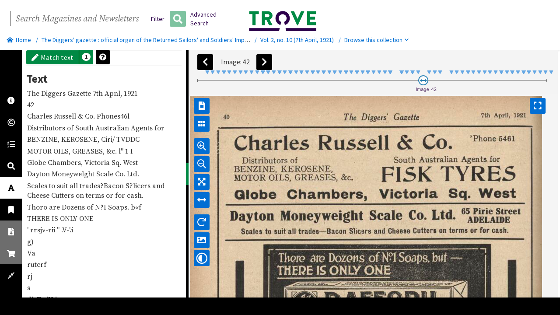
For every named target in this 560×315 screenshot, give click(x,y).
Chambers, (66, 162)
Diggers (54, 93)
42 (31, 104)
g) (31, 241)
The (34, 93)
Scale (105, 173)
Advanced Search (203, 18)
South (85, 128)
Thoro (38, 207)
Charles (40, 116)
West (131, 162)
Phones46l (114, 116)
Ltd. (134, 173)
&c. (112, 151)
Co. (91, 116)
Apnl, (114, 93)
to (53, 185)
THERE (39, 218)
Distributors (47, 128)
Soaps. (119, 207)
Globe (37, 162)
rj (30, 276)
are (55, 207)
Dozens (74, 207)
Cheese (39, 195)
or (110, 195)
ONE (87, 218)
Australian (113, 128)
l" (122, 151)
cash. (136, 195)
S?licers (139, 185)
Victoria (98, 162)
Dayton (39, 173)
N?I (101, 207)
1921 (132, 93)
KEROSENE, (81, 139)
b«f (137, 207)
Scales (38, 185)
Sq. (117, 162)
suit (63, 185)
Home (19, 40)
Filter (157, 19)
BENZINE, (44, 139)
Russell (66, 116)
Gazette (80, 93)
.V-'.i (68, 229)
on (81, 195)
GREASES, (89, 151)
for (160, 128)
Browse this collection (376, 40)
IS (56, 218)
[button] (86, 57)
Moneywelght (74, 173)
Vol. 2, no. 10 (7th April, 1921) (297, 40)
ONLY (69, 218)
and (159, 185)
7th (99, 93)
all (75, 185)
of (71, 128)
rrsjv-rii (43, 229)
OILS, (62, 151)
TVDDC (128, 139)
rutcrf (37, 264)
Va (32, 253)
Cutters (63, 195)
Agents (142, 128)
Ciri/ (108, 139)
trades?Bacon (103, 185)
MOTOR (40, 151)
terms (96, 195)
